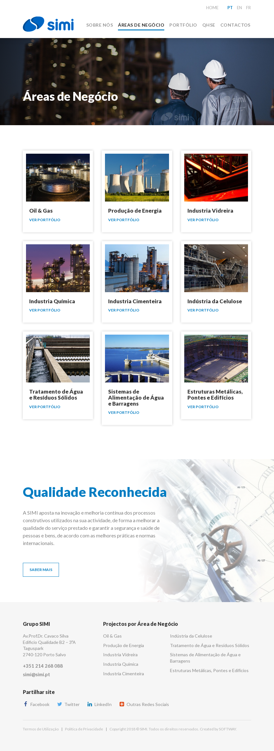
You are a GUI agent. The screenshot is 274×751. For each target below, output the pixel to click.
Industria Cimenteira (123, 673)
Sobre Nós (99, 25)
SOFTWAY (227, 729)
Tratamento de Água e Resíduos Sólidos (209, 645)
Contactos (235, 25)
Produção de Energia (123, 645)
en (239, 7)
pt (230, 7)
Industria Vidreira (120, 654)
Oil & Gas (112, 636)
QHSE (208, 25)
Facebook (36, 704)
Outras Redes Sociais (144, 704)
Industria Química (120, 664)
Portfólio (183, 25)
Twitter (68, 704)
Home (212, 7)
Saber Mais (40, 569)
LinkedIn (99, 704)
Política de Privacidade (84, 729)
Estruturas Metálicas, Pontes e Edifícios (209, 670)
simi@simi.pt (36, 674)
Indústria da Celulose (191, 636)
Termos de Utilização (41, 729)
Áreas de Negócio (141, 25)
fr (248, 7)
